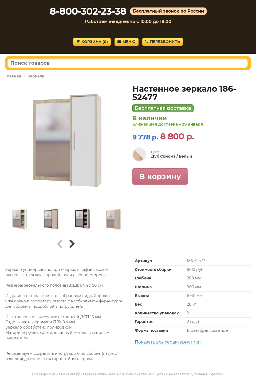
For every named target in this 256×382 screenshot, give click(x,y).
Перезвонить (162, 41)
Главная (13, 76)
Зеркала (35, 76)
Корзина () (92, 41)
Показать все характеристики (168, 342)
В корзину (160, 176)
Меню (126, 41)
